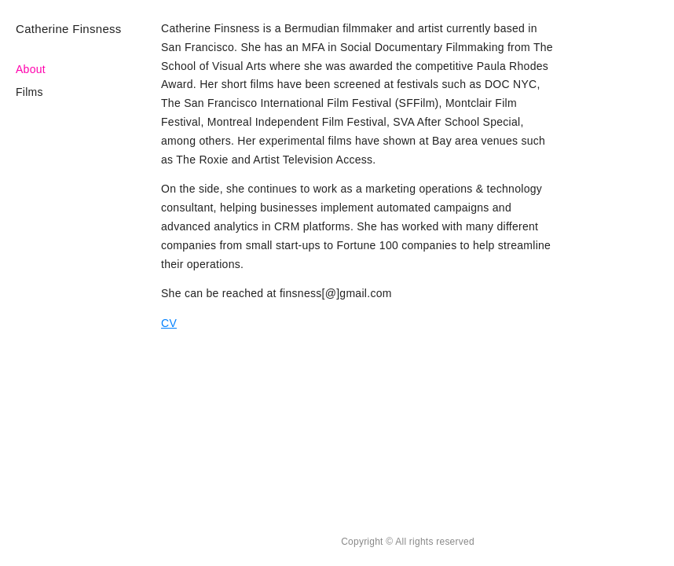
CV (169, 323)
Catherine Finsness (69, 28)
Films (29, 92)
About (31, 69)
